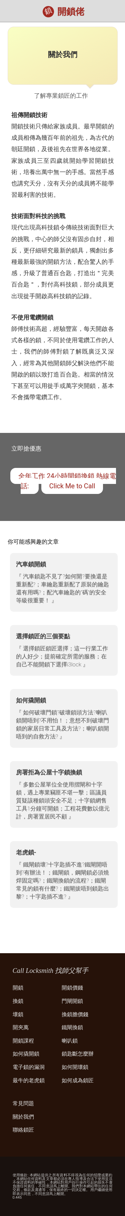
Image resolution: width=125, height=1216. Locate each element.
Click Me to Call (72, 486)
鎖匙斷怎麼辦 (78, 1054)
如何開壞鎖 (75, 1067)
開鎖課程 (23, 1041)
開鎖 (18, 988)
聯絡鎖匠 (23, 1130)
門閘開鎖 (72, 1001)
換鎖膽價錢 (75, 1014)
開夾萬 (21, 1027)
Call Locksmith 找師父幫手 (51, 970)
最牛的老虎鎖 (29, 1080)
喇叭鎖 (70, 1041)
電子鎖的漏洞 (29, 1067)
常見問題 (23, 1103)
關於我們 (23, 1117)
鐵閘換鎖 (72, 1027)
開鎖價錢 (72, 988)
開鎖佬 (70, 11)
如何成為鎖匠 (78, 1080)
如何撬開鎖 (26, 1054)
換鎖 (18, 1001)
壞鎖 (18, 1014)
